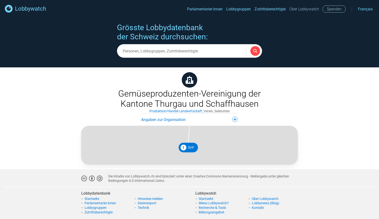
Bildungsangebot (211, 212)
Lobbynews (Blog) (265, 203)
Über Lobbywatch (304, 9)
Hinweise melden (150, 199)
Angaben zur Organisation (189, 119)
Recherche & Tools (212, 208)
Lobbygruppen (238, 9)
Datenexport (147, 203)
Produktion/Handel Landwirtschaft (175, 111)
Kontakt (258, 208)
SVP (187, 147)
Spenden (334, 9)
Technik (143, 208)
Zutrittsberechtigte (270, 9)
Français (365, 9)
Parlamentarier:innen (205, 9)
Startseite (92, 199)
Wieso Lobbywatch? (214, 203)
